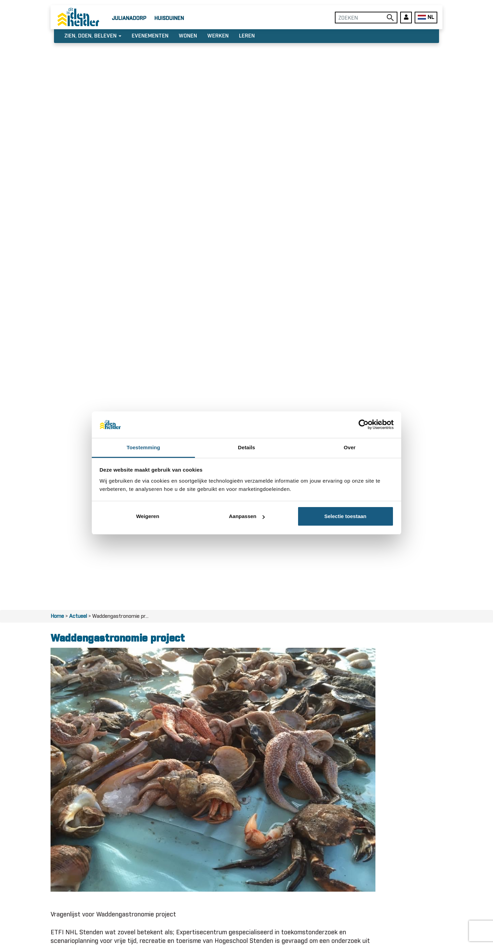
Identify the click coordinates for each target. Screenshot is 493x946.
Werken (218, 36)
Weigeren (147, 516)
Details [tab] (246, 447)
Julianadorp (129, 18)
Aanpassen (247, 516)
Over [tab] (350, 447)
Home (57, 616)
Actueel (78, 616)
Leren (247, 36)
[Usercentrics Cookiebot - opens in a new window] (363, 424)
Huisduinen (169, 18)
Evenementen (150, 36)
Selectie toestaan (345, 516)
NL (426, 17)
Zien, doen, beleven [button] (92, 36)
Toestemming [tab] (143, 447)
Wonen (188, 36)
